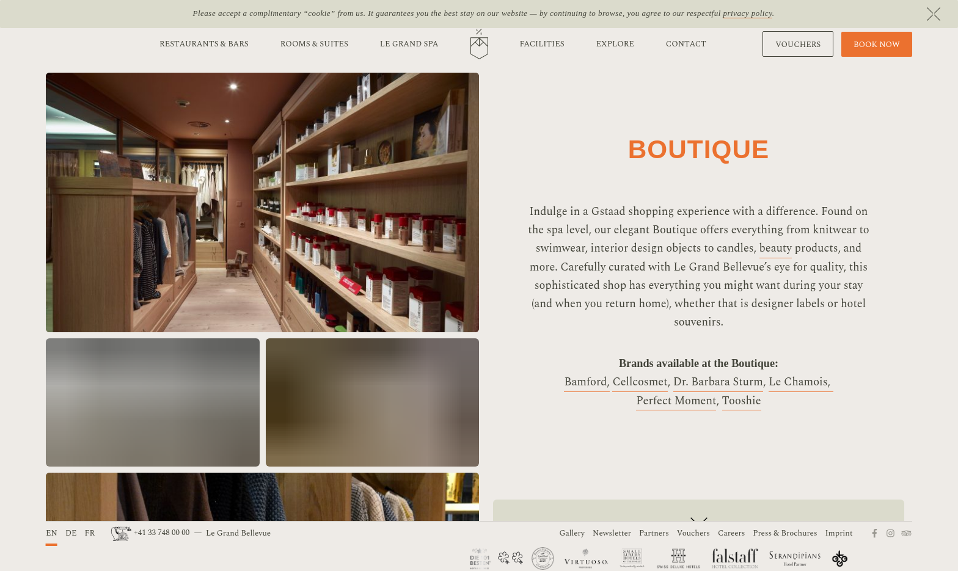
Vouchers (693, 533)
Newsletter (612, 533)
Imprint (839, 533)
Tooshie (741, 401)
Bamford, (587, 382)
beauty (775, 248)
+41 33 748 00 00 (151, 532)
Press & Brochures (785, 533)
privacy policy (747, 13)
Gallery (572, 533)
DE (71, 533)
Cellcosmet (639, 382)
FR (89, 533)
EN (51, 533)
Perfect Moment (676, 401)
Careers (731, 533)
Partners (654, 533)
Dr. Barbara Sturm (718, 382)
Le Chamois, (801, 382)
